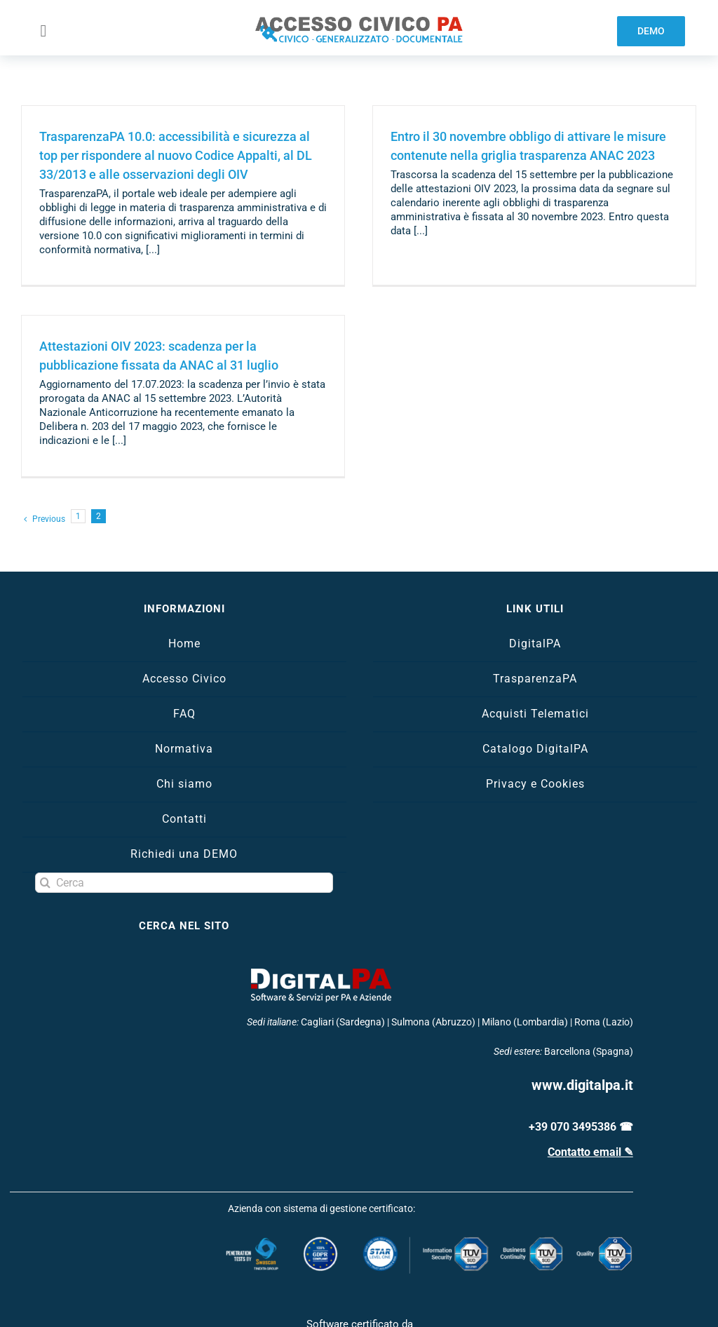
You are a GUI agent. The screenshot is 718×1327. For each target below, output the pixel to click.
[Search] (45, 843)
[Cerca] (184, 843)
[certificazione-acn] (359, 1303)
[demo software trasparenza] (651, 31)
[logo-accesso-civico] (359, 21)
